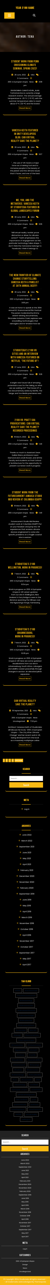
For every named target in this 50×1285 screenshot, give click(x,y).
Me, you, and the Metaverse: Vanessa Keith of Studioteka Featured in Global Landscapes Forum (25, 205)
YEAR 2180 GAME (25, 8)
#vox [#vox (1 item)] (14, 1079)
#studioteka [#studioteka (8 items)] (17, 1060)
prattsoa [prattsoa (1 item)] (34, 1104)
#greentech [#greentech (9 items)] (20, 1050)
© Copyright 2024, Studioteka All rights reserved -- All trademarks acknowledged (25, 1280)
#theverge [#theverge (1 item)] (34, 1065)
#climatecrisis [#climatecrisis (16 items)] (26, 1020)
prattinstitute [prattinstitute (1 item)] (20, 1104)
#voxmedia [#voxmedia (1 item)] (26, 1079)
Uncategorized (19, 721)
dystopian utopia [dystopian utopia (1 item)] (19, 1089)
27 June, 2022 (20, 367)
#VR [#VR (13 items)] (38, 1079)
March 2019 (27, 917)
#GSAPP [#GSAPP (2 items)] (34, 1050)
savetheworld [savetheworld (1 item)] (35, 1109)
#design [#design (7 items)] (17, 1035)
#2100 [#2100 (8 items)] (17, 990)
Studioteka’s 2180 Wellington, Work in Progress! (25, 565)
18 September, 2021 (20, 710)
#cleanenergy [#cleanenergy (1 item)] (26, 1000)
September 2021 (26, 846)
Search (26, 785)
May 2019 (27, 905)
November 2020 (26, 882)
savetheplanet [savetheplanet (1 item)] (18, 1109)
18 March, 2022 (20, 437)
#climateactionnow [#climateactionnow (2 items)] (26, 1010)
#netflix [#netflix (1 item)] (32, 1055)
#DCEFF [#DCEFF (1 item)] (33, 1030)
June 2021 (26, 852)
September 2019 (26, 893)
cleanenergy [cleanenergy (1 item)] (20, 1084)
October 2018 (27, 929)
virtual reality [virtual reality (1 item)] (31, 1114)
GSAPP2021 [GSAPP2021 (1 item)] (36, 1089)
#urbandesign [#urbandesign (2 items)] (18, 1075)
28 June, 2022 (20, 75)
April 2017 (26, 964)
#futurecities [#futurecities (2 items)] (17, 1045)
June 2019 (26, 899)
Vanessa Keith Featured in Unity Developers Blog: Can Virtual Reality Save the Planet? (25, 136)
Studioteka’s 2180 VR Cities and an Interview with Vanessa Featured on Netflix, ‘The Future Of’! (25, 356)
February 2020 (26, 888)
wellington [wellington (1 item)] (26, 1119)
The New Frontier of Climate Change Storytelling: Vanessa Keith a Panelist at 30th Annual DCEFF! (25, 280)
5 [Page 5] (13, 760)
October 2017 (27, 947)
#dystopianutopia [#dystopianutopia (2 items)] (26, 1040)
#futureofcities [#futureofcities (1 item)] (34, 1045)
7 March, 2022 (20, 574)
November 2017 (27, 941)
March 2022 (26, 840)
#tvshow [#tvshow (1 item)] (18, 1070)
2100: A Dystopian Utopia (18, 82)
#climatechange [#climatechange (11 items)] (26, 1015)
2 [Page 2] (7, 760)
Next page (18, 760)
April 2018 (26, 935)
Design (25, 1264)
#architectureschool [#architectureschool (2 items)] (26, 995)
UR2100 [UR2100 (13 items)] (18, 1114)
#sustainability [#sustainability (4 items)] (34, 1060)
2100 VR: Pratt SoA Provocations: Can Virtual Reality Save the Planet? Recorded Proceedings (25, 425)
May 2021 (27, 858)
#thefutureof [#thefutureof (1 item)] (19, 1065)
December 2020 (26, 876)
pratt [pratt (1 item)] (34, 1099)
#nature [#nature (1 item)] (20, 1055)
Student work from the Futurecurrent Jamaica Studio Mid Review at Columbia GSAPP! (25, 496)
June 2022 (26, 835)
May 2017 (27, 958)
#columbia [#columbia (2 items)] (20, 1030)
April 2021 (27, 864)
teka (32, 75)
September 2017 (26, 952)
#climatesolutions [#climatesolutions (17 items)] (26, 1025)
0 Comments (22, 78)
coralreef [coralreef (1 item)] (34, 1084)
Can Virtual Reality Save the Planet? (25, 702)
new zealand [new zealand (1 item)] (21, 1099)
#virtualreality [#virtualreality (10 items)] (35, 1075)
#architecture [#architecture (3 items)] (31, 990)
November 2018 (27, 923)
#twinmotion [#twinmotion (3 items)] (32, 1070)
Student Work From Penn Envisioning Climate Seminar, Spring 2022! (25, 65)
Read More (25, 108)
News (31, 82)
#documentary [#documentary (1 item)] (32, 1035)
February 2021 (26, 870)
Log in (26, 809)
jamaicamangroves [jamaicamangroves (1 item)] (26, 1094)
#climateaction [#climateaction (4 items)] (26, 1005)
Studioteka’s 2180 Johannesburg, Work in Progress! (25, 633)
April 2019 (27, 911)
